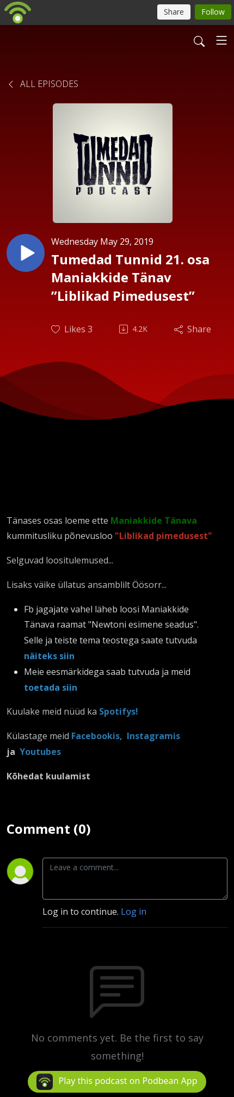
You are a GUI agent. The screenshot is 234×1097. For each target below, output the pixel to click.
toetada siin (50, 687)
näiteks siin (49, 656)
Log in (133, 912)
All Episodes (42, 84)
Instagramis (152, 736)
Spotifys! (118, 711)
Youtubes (40, 752)
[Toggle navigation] (221, 40)
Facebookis (95, 736)
